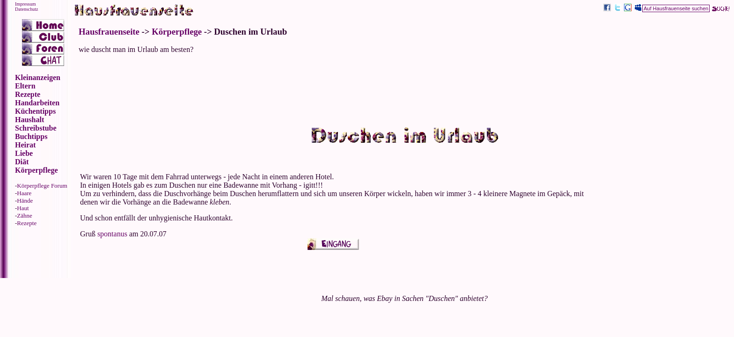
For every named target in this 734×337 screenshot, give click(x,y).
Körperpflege (177, 32)
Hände (25, 200)
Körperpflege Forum (42, 185)
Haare (24, 193)
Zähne (24, 215)
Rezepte (27, 223)
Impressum (25, 4)
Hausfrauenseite (109, 32)
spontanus (112, 234)
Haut (23, 208)
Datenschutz (26, 9)
